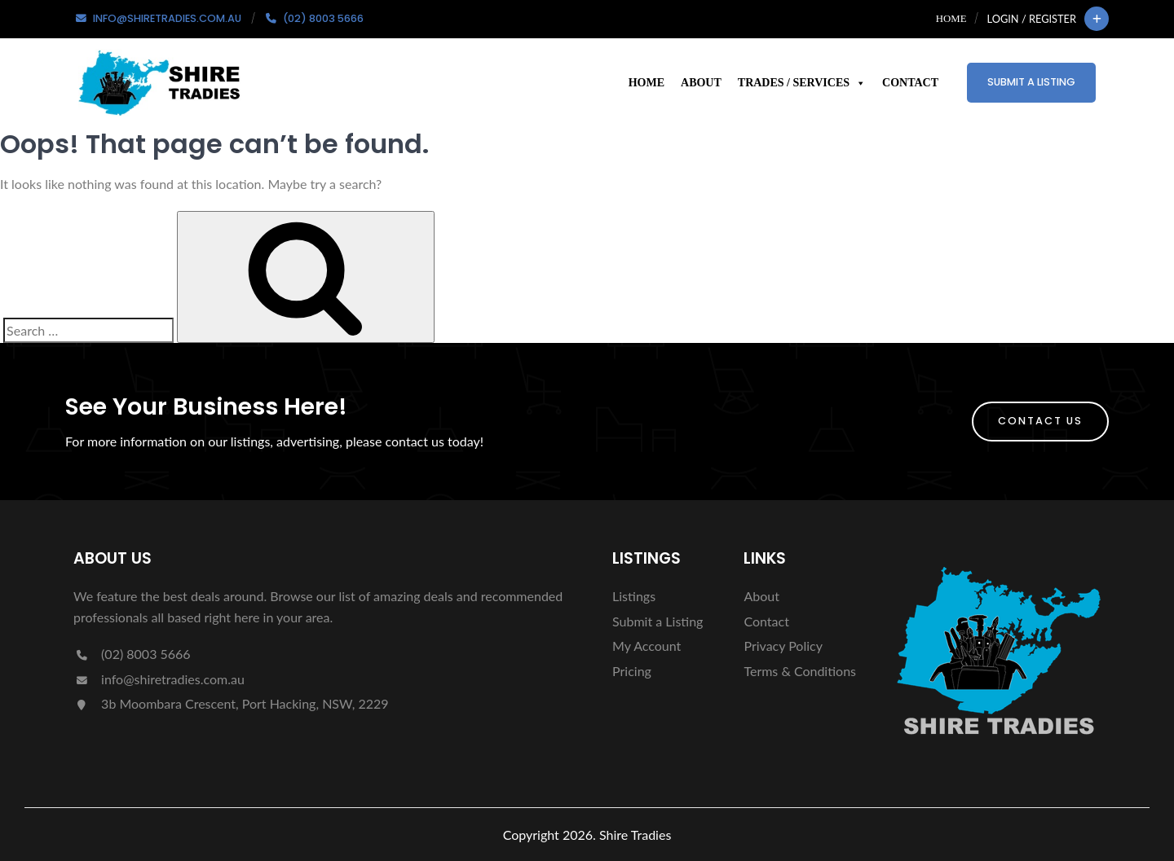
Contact (910, 83)
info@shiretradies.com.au (159, 679)
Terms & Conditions (800, 671)
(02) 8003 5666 (132, 653)
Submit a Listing (1031, 82)
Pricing (631, 671)
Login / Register (1031, 18)
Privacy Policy (783, 645)
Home (951, 18)
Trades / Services (802, 83)
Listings (633, 596)
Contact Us (1040, 421)
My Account (646, 645)
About (701, 83)
